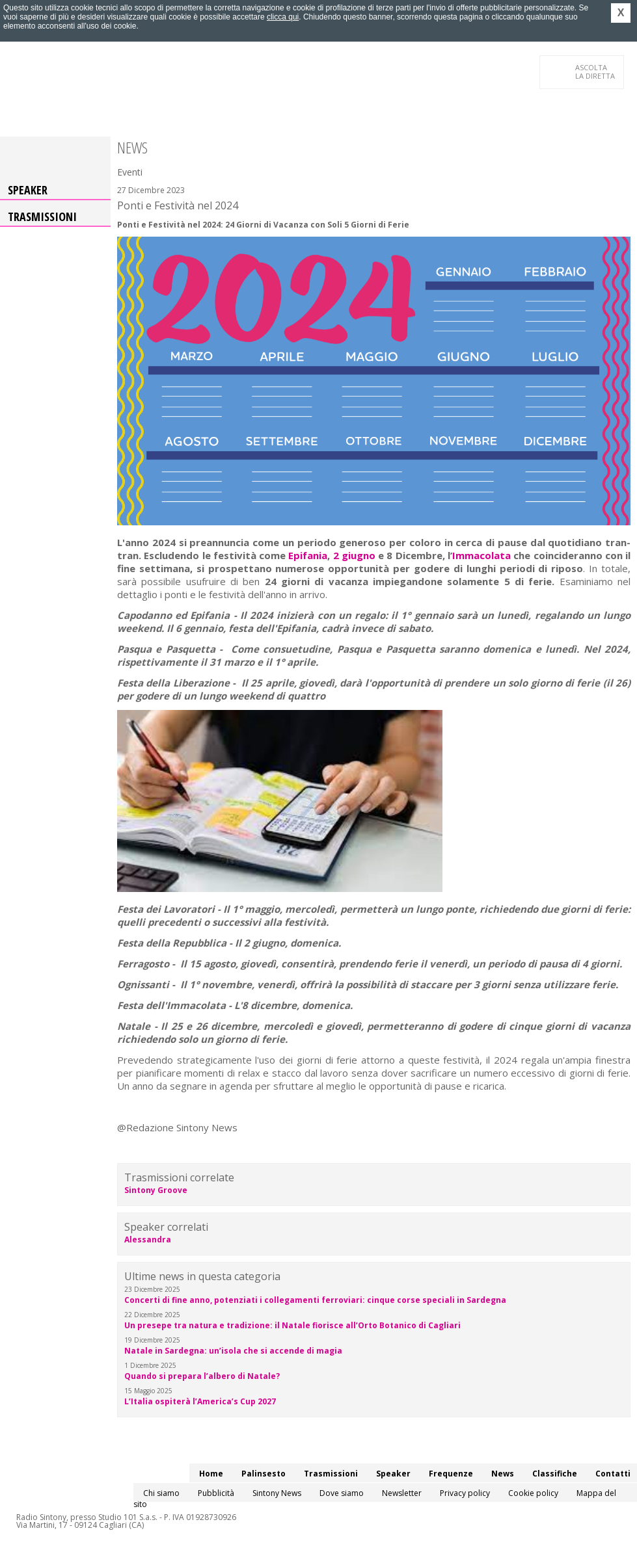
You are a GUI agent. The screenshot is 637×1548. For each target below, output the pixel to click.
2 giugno (354, 555)
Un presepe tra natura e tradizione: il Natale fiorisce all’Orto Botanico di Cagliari (292, 1325)
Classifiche (554, 1473)
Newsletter (402, 1493)
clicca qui (283, 16)
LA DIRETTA (595, 71)
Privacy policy (465, 1493)
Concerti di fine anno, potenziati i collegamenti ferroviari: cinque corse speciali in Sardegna (315, 1299)
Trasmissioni (42, 216)
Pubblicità (216, 1493)
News (502, 1473)
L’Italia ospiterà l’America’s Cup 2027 (200, 1401)
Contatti (612, 1473)
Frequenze (451, 1473)
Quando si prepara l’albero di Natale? (202, 1376)
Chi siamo (161, 1493)
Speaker (27, 190)
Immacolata (482, 555)
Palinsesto (263, 1473)
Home (211, 1473)
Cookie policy (533, 1493)
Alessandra (147, 1239)
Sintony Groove (155, 1190)
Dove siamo (341, 1493)
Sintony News (276, 1493)
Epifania (307, 555)
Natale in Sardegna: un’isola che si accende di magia (233, 1350)
